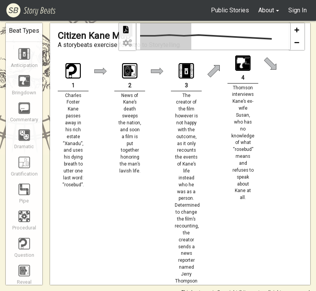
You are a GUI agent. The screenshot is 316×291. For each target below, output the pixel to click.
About (266, 10)
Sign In (297, 10)
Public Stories (230, 10)
